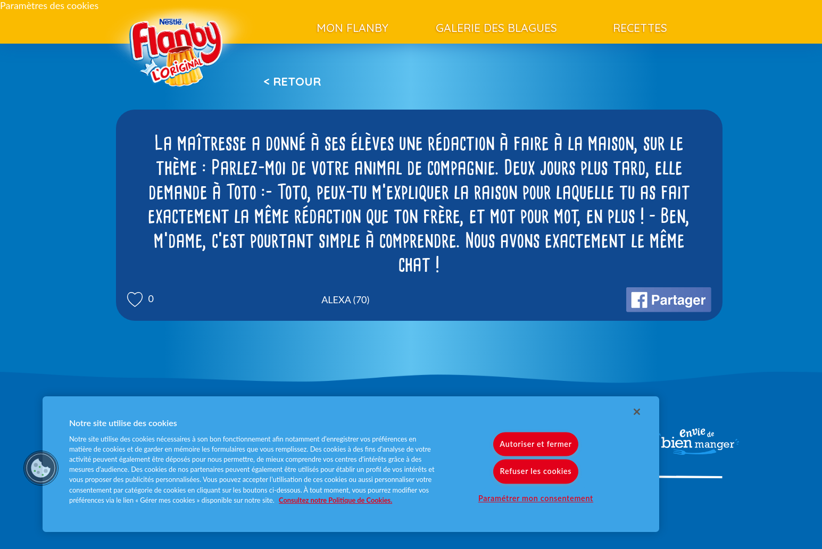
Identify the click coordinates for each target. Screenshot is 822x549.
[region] (351, 464)
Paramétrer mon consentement (535, 498)
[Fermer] (637, 411)
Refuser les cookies (536, 471)
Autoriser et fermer (535, 444)
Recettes (640, 28)
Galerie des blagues (496, 28)
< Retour (292, 81)
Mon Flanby (352, 28)
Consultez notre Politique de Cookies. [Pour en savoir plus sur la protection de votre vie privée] (335, 500)
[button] (41, 468)
